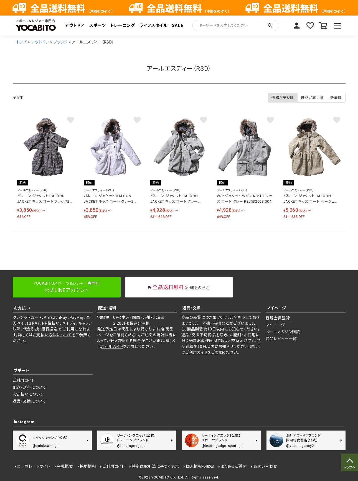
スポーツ (97, 25)
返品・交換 (191, 308)
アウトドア (75, 25)
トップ (22, 42)
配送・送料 (107, 308)
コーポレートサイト (33, 466)
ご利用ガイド (112, 346)
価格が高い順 (312, 98)
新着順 (336, 98)
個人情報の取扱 (200, 466)
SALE (178, 25)
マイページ (296, 25)
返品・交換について (29, 401)
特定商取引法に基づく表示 (155, 466)
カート (323, 25)
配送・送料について (29, 387)
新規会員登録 (278, 318)
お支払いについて (28, 394)
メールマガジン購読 (283, 332)
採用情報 (88, 466)
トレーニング (122, 25)
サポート (21, 370)
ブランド (60, 42)
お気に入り (310, 25)
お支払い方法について (52, 335)
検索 (270, 25)
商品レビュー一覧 (281, 339)
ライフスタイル (153, 25)
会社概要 (65, 466)
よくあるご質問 (234, 466)
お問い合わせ (265, 466)
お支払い (22, 308)
